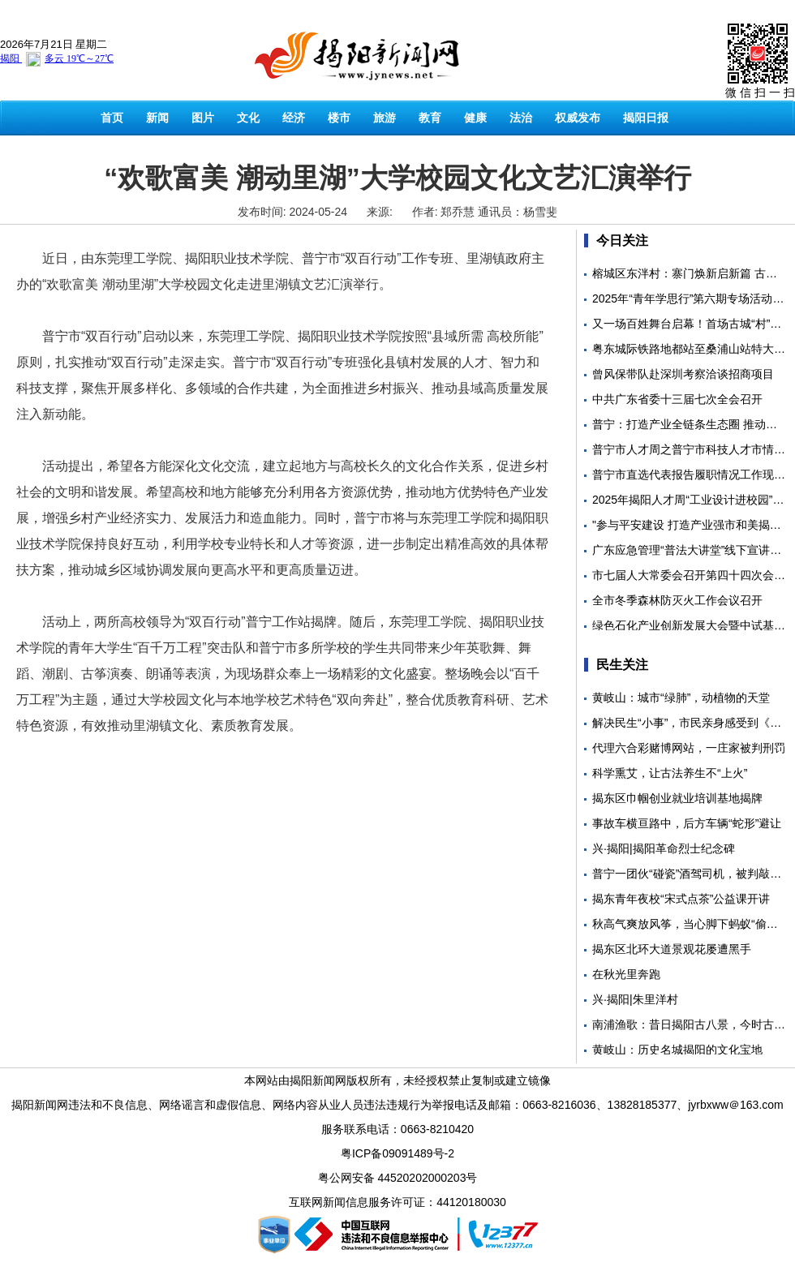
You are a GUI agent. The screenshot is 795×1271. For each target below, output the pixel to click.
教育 (430, 117)
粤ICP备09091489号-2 (397, 1153)
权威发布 (577, 117)
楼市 (339, 117)
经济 (293, 117)
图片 (202, 117)
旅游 (384, 117)
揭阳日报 (645, 117)
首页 (112, 117)
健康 (475, 117)
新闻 (157, 117)
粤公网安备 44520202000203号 (398, 1177)
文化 (248, 117)
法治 (520, 117)
